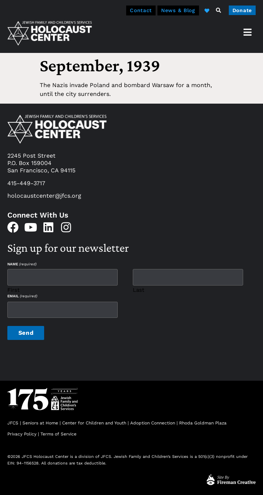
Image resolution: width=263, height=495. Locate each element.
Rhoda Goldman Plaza (203, 423)
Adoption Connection (152, 423)
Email (22, 296)
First (13, 290)
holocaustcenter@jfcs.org (44, 195)
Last (138, 290)
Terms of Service (58, 434)
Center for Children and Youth (94, 423)
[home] (49, 32)
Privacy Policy (21, 434)
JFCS (12, 423)
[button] (218, 10)
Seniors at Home (40, 423)
